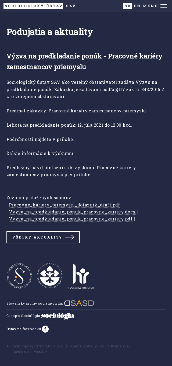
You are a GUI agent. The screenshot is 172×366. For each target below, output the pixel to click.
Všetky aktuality (37, 237)
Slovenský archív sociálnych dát (50, 303)
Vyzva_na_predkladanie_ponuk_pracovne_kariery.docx (72, 212)
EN (137, 6)
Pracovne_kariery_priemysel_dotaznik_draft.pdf (64, 205)
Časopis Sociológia (40, 315)
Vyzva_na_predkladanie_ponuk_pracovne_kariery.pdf (70, 219)
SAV (39, 6)
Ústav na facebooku (24, 329)
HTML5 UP (37, 352)
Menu (150, 6)
